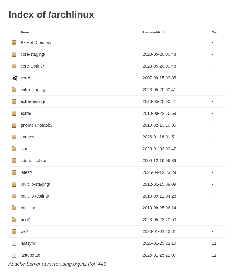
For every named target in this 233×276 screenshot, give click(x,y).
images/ (28, 137)
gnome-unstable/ (36, 125)
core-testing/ (32, 66)
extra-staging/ (33, 89)
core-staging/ (33, 54)
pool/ (25, 219)
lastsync (28, 243)
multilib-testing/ (35, 196)
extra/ (26, 113)
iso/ (24, 148)
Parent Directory (36, 42)
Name (25, 32)
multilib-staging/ (35, 184)
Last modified (153, 32)
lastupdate (30, 255)
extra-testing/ (33, 101)
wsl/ (24, 231)
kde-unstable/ (33, 160)
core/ (25, 77)
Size (215, 32)
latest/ (26, 172)
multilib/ (28, 207)
